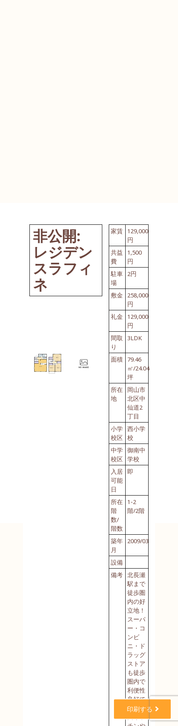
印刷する (140, 709)
